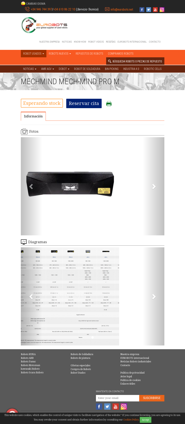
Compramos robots (120, 53)
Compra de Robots (81, 369)
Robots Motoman (30, 365)
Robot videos (96, 41)
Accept (145, 420)
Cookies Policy (131, 419)
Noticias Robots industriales (135, 361)
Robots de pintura (80, 358)
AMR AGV (47, 68)
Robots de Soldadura (82, 354)
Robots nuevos (60, 53)
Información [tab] (33, 116)
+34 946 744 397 (41, 9)
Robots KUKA (28, 354)
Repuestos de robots (89, 53)
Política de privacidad (132, 372)
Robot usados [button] (33, 53)
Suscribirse (151, 398)
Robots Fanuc (28, 361)
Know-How (80, 41)
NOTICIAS (29, 68)
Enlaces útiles (127, 383)
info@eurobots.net (122, 9)
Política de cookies (130, 380)
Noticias (67, 41)
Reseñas (110, 41)
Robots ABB (27, 358)
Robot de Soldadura (87, 68)
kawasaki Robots (30, 368)
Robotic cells (153, 68)
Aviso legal (126, 376)
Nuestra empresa (49, 41)
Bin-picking (112, 68)
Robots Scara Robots (32, 372)
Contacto (155, 41)
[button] (33, 3)
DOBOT (64, 68)
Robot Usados (78, 372)
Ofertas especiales (80, 365)
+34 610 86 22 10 (64, 9)
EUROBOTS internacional (132, 41)
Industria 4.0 (131, 68)
